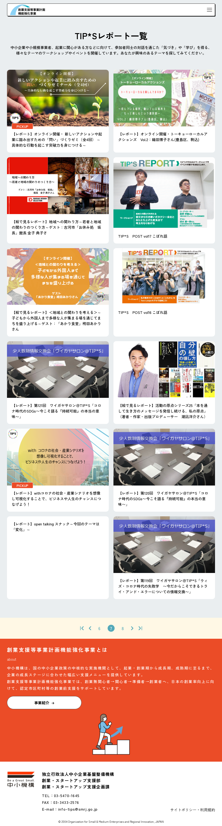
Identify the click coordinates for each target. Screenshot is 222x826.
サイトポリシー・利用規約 (192, 809)
